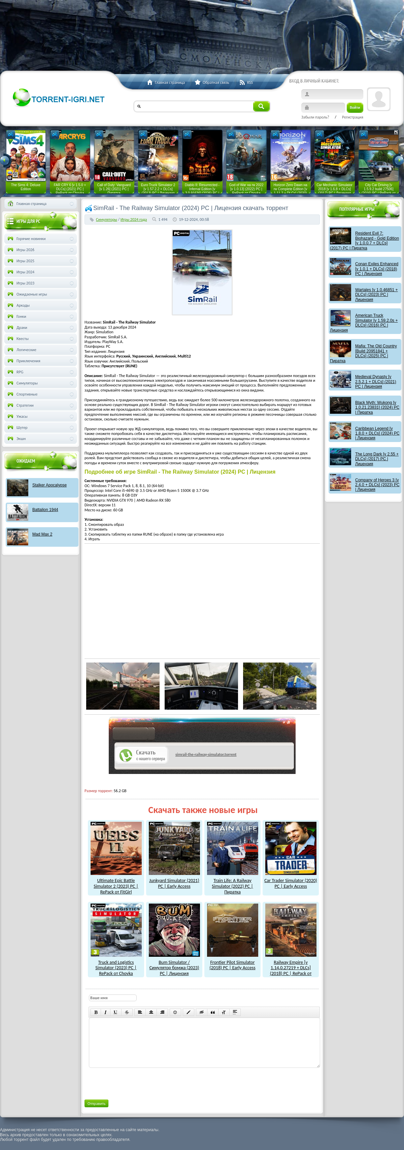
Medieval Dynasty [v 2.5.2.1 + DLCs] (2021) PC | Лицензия (375, 381)
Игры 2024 (20, 272)
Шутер (17, 428)
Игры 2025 (20, 261)
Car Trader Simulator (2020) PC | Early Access (290, 880)
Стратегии (20, 405)
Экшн (16, 439)
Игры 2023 (20, 283)
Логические (21, 350)
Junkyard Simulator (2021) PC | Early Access (174, 880)
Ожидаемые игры (26, 294)
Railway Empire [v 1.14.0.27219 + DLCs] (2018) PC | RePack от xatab (290, 968)
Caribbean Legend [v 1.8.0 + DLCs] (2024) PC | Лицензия (377, 433)
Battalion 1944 (45, 509)
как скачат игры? (134, 735)
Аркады (18, 305)
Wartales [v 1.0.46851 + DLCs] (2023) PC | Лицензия (376, 295)
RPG (14, 372)
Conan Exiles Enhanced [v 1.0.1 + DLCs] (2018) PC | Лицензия (376, 269)
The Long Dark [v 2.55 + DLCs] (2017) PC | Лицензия (377, 459)
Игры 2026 (20, 250)
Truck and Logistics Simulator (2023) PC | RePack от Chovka (116, 965)
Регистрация (352, 117)
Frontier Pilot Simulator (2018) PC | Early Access (232, 962)
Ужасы (17, 416)
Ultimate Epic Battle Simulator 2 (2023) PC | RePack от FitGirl (116, 883)
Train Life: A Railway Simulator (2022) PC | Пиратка (232, 883)
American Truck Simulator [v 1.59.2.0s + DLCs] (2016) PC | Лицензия (364, 322)
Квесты (17, 339)
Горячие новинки (25, 239)
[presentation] (140, 1082)
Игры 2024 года (134, 219)
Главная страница (26, 204)
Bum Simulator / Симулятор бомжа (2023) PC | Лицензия (174, 965)
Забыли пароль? (315, 117)
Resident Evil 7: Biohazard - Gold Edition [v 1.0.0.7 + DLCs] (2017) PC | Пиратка (364, 240)
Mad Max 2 (42, 534)
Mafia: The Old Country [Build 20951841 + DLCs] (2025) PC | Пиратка (363, 353)
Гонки (16, 316)
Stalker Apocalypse (49, 485)
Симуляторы (106, 219)
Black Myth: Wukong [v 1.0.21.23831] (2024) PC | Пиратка (377, 407)
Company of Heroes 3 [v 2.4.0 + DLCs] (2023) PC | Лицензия (377, 485)
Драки (16, 328)
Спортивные (22, 394)
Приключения (23, 361)
